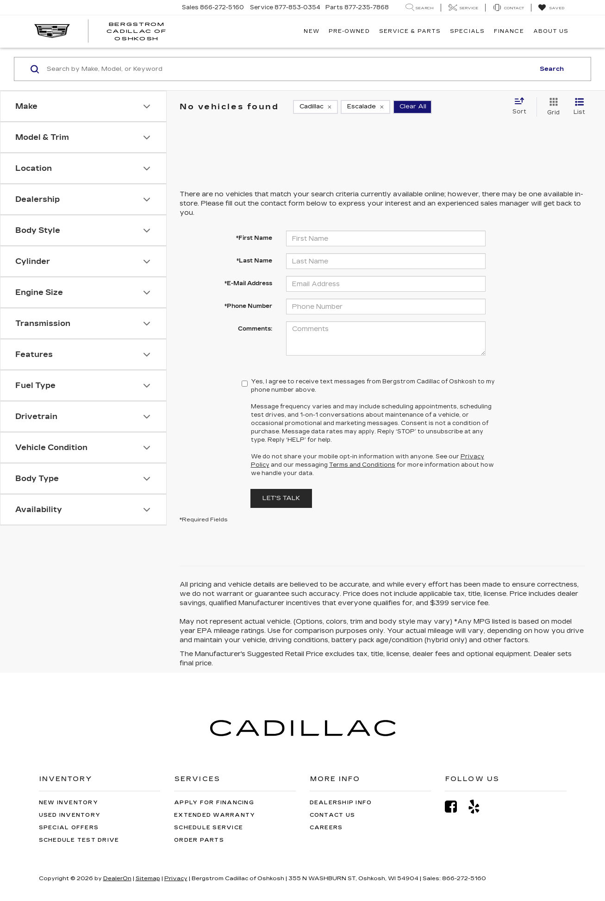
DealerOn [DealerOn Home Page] (117, 878)
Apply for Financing (214, 803)
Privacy (175, 878)
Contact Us (333, 815)
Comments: (255, 328)
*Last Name (254, 260)
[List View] (579, 107)
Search (552, 69)
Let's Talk (281, 498)
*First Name (254, 238)
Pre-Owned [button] (349, 31)
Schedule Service (208, 828)
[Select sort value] (522, 106)
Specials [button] (467, 31)
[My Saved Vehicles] (551, 8)
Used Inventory (70, 815)
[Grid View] (551, 107)
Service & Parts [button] (410, 31)
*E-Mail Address (248, 283)
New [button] (311, 31)
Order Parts (199, 840)
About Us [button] (551, 31)
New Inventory (68, 803)
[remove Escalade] (365, 107)
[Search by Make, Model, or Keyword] (289, 69)
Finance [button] (509, 31)
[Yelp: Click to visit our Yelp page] (478, 807)
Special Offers (69, 828)
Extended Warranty (214, 815)
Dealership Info (341, 803)
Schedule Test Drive (79, 840)
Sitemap (148, 878)
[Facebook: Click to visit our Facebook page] (455, 807)
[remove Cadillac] (315, 107)
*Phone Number (248, 306)
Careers (326, 828)
